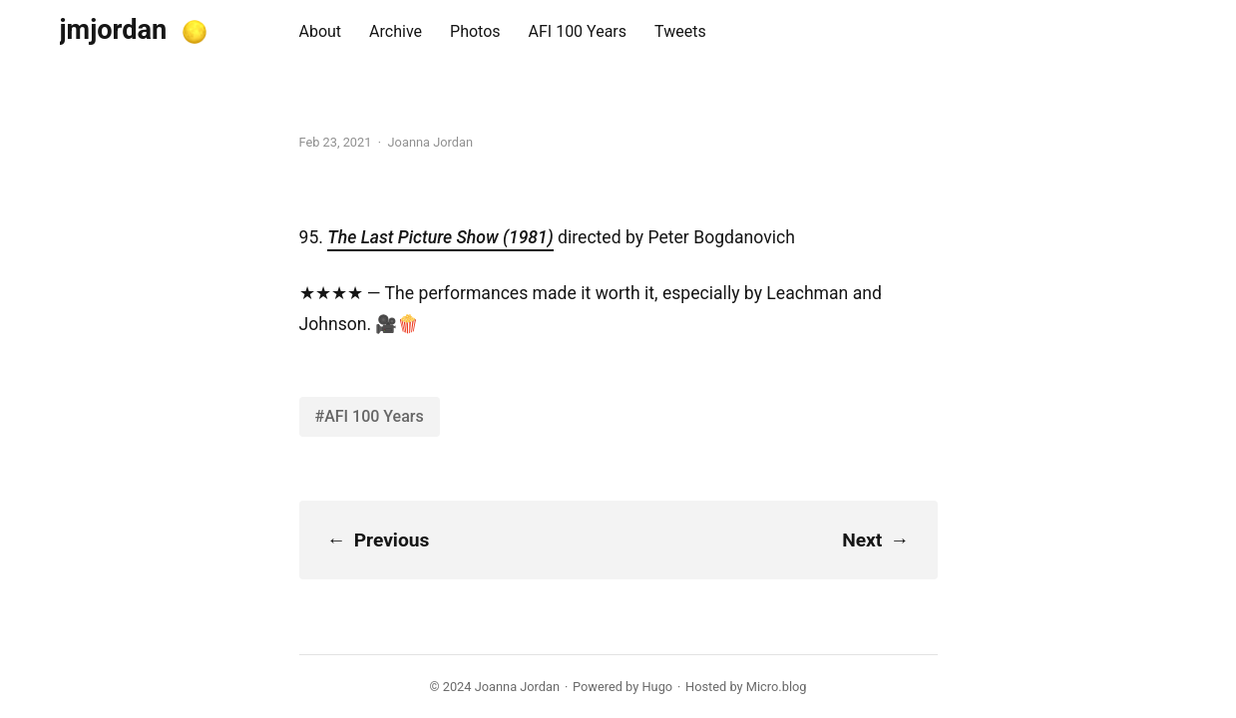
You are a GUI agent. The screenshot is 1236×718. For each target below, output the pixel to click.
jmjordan (114, 30)
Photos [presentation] (475, 31)
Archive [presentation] (395, 31)
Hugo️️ (656, 686)
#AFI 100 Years (369, 416)
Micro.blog (776, 686)
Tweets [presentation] (680, 31)
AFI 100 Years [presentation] (578, 31)
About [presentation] (320, 31)
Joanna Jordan (517, 686)
